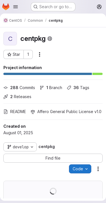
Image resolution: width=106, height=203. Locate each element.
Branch (51, 87)
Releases (17, 96)
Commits (19, 87)
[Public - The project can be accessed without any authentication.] (49, 38)
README (14, 111)
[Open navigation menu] (15, 6)
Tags (78, 87)
